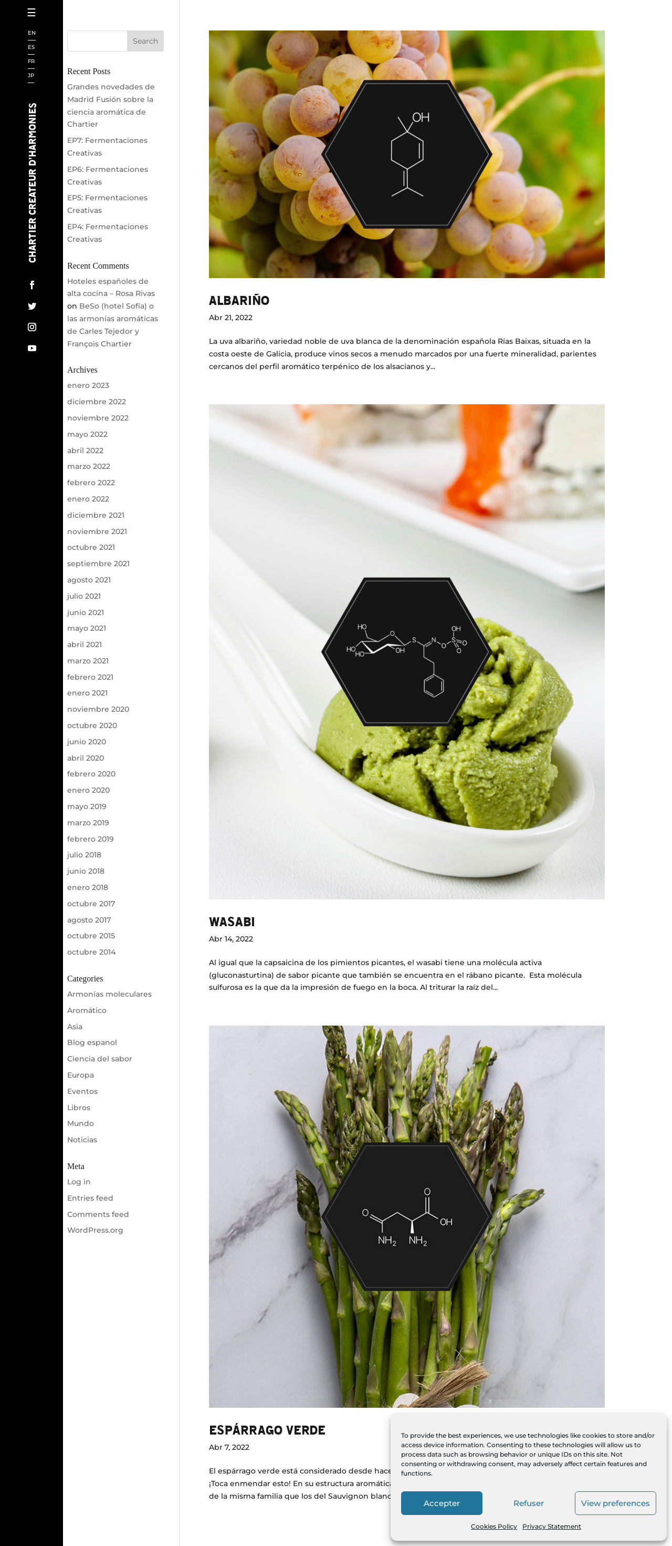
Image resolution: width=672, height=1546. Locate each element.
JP (31, 76)
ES (31, 47)
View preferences (615, 1503)
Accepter (442, 1503)
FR (31, 62)
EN (32, 33)
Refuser (528, 1503)
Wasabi (232, 921)
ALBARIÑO (239, 300)
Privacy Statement (551, 1526)
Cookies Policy (494, 1526)
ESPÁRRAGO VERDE (267, 1429)
